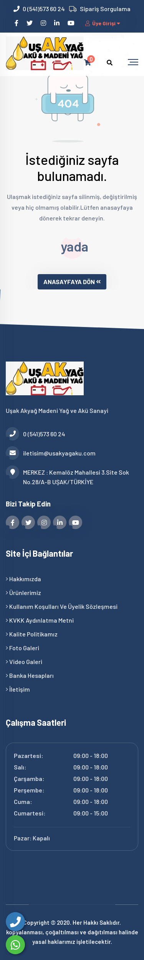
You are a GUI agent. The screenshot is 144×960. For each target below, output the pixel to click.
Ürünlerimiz (23, 592)
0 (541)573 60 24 (44, 8)
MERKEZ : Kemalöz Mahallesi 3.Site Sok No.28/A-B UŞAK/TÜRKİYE (67, 476)
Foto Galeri (22, 647)
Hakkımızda (23, 578)
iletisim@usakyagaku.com (51, 453)
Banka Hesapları (30, 675)
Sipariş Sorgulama (105, 8)
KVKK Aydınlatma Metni (40, 620)
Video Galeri (24, 661)
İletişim (18, 689)
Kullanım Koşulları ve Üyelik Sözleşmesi (62, 606)
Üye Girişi (103, 23)
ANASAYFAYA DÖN (72, 281)
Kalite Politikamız (32, 634)
